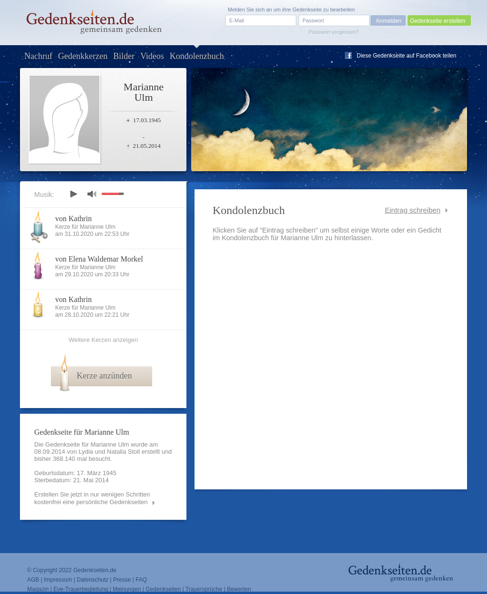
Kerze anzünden (104, 375)
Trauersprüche (204, 589)
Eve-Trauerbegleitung (80, 589)
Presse (122, 579)
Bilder (124, 56)
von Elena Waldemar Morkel (99, 259)
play (73, 194)
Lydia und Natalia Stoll (109, 451)
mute (92, 193)
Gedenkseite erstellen (437, 21)
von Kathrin (73, 218)
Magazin (38, 589)
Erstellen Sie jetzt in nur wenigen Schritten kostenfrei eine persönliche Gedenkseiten (92, 498)
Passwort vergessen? (334, 32)
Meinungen (127, 589)
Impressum (58, 579)
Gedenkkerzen (82, 56)
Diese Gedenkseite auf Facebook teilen (406, 55)
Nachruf (38, 56)
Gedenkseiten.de (95, 570)
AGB (33, 579)
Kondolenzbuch (197, 56)
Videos (152, 56)
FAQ (141, 579)
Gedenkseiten (163, 589)
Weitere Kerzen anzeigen (103, 339)
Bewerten (239, 589)
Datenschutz (92, 579)
